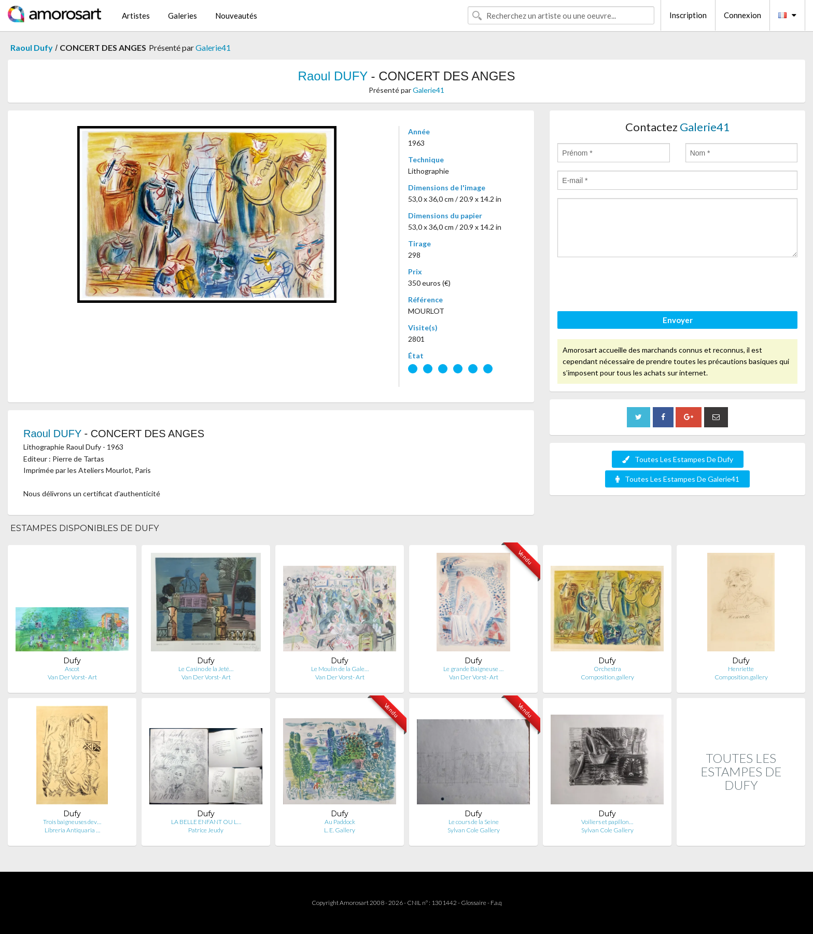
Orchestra (607, 669)
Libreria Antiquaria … (72, 830)
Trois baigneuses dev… (72, 822)
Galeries (182, 15)
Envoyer (678, 320)
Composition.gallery (607, 677)
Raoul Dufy (31, 47)
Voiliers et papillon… (607, 822)
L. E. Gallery (339, 830)
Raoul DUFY (333, 76)
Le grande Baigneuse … (473, 669)
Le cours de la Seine (473, 822)
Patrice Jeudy (205, 830)
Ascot (72, 669)
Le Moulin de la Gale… (340, 669)
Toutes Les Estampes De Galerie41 (677, 479)
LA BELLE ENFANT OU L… (206, 822)
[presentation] (636, 286)
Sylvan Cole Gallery (473, 830)
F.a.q (496, 903)
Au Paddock (340, 822)
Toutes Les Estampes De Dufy (677, 459)
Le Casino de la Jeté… (205, 669)
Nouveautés (236, 15)
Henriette (741, 669)
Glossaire (473, 903)
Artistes (136, 15)
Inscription (688, 15)
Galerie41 (213, 47)
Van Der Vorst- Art (72, 677)
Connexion (742, 15)
